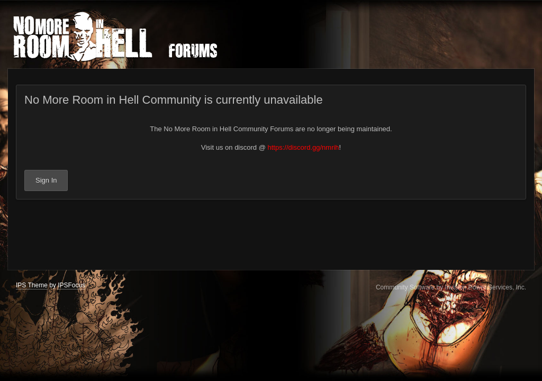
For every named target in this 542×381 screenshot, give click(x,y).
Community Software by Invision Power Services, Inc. (451, 287)
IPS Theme (32, 285)
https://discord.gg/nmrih (303, 147)
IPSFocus (71, 285)
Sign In (46, 180)
